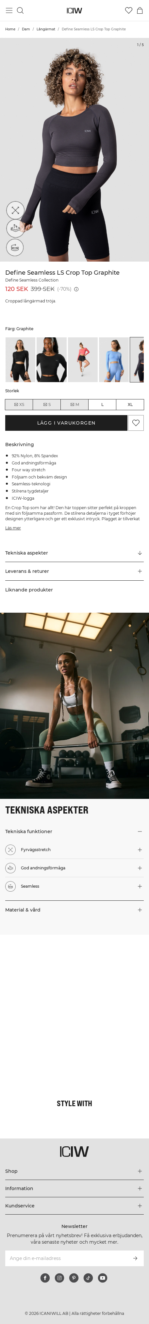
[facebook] (45, 1277)
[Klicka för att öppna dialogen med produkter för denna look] (37, 972)
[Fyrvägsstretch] (14, 212)
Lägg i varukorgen (66, 423)
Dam (26, 29)
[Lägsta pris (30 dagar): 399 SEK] (76, 289)
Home (10, 29)
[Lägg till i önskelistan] (136, 423)
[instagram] (59, 1277)
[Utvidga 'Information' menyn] (74, 1188)
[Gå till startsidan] (74, 10)
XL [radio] (130, 404)
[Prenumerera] (135, 1258)
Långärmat (46, 29)
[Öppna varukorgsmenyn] (139, 10)
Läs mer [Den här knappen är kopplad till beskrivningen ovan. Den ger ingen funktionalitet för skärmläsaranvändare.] (13, 527)
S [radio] (47, 404)
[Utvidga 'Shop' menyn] (74, 1171)
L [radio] (102, 404)
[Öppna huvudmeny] (9, 10)
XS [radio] (19, 404)
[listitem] (20, 359)
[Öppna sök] (20, 10)
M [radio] (74, 404)
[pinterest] (73, 1277)
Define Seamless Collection (31, 280)
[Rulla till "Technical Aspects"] (74, 553)
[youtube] (102, 1277)
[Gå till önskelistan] (128, 10)
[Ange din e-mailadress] (65, 1258)
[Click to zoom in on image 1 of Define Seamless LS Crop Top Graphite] (74, 150)
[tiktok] (88, 1277)
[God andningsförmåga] (14, 230)
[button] (74, 571)
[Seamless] (14, 248)
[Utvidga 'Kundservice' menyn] (74, 1205)
